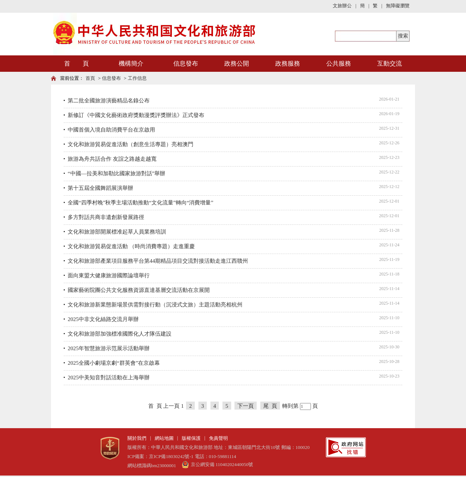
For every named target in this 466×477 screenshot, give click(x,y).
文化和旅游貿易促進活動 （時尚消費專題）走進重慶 (131, 246)
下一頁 (245, 406)
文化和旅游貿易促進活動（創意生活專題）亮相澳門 (130, 144)
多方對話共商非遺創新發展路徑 (106, 217)
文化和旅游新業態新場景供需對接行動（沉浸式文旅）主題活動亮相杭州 (155, 305)
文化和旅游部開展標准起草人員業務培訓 (117, 232)
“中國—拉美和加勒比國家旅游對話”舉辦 (116, 173)
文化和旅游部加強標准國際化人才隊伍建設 (119, 334)
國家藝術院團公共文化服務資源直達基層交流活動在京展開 (139, 290)
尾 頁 (270, 406)
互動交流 (389, 63)
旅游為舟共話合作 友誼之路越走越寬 (112, 159)
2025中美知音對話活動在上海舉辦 (109, 377)
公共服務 (338, 63)
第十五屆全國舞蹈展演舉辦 (100, 188)
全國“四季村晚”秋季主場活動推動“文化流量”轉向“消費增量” (140, 203)
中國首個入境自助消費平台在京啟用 (111, 130)
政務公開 (236, 63)
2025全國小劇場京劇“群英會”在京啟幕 (114, 363)
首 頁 (76, 63)
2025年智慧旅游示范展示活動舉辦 (109, 348)
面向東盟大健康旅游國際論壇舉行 (109, 275)
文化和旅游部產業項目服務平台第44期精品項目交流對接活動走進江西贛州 (158, 261)
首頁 (90, 78)
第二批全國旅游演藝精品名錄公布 (109, 100)
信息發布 (185, 63)
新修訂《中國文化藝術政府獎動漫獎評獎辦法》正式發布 (136, 115)
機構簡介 (131, 63)
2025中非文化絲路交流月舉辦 (103, 319)
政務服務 (287, 63)
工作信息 (137, 78)
